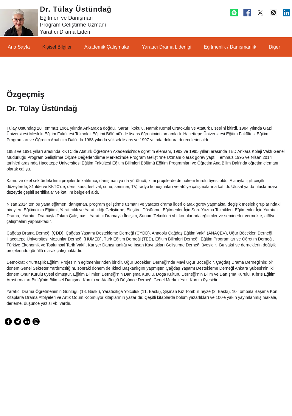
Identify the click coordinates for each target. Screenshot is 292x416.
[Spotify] (234, 12)
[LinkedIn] (26, 321)
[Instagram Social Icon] (273, 12)
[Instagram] (36, 321)
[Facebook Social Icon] (247, 12)
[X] (260, 12)
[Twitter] (17, 321)
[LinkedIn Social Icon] (286, 12)
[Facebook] (8, 321)
